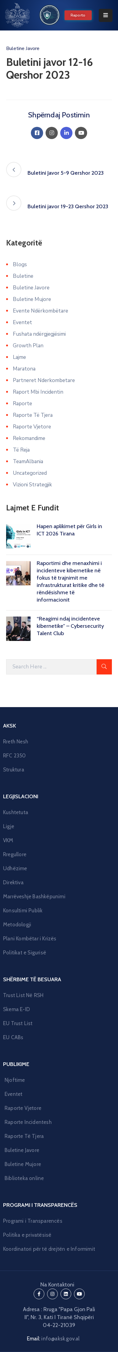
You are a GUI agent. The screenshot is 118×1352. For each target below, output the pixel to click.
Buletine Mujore (32, 299)
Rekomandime (29, 438)
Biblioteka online (24, 1178)
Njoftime (15, 1080)
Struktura (13, 770)
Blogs (20, 264)
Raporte (22, 403)
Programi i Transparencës (32, 1221)
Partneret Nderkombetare (44, 380)
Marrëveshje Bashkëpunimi (34, 896)
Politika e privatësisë (27, 1235)
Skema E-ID (16, 1009)
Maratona (24, 368)
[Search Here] (51, 666)
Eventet (22, 322)
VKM (8, 840)
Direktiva (13, 882)
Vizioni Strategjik (32, 484)
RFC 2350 (14, 756)
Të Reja (21, 449)
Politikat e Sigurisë (24, 953)
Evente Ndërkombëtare (40, 310)
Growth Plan (28, 345)
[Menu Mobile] (105, 15)
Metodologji (17, 924)
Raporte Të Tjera (33, 415)
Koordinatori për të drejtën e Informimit (49, 1249)
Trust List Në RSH (23, 995)
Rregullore (14, 854)
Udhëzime (15, 868)
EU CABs (13, 1037)
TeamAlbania (28, 461)
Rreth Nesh (15, 742)
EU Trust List (18, 1023)
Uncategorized (30, 473)
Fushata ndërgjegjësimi (39, 334)
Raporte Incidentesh (28, 1122)
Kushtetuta (15, 812)
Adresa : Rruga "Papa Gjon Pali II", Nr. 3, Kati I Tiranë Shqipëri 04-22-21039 (59, 1317)
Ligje (8, 826)
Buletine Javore (22, 48)
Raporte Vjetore (32, 426)
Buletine (23, 276)
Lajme (19, 357)
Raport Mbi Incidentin (38, 391)
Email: (53, 1339)
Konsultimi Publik (22, 910)
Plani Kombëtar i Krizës (30, 938)
